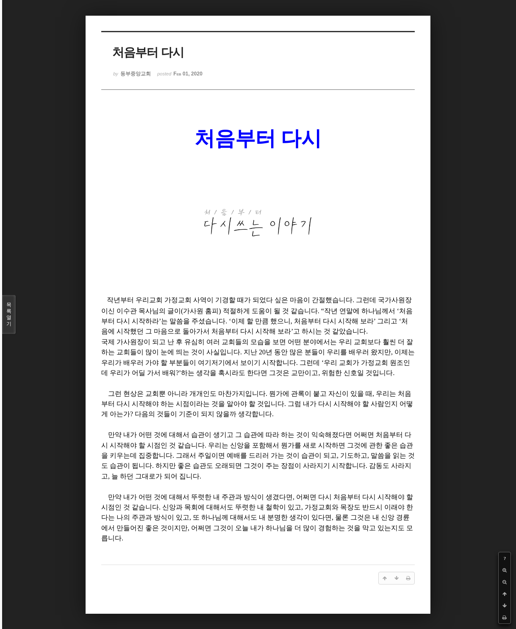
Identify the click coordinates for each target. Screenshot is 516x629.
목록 (8, 314)
